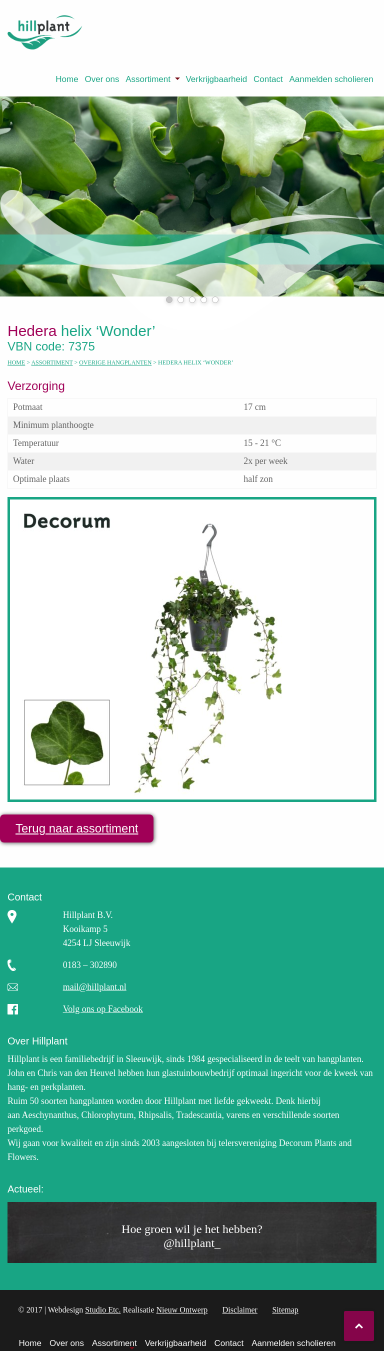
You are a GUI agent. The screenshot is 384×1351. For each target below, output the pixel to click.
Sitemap (285, 1310)
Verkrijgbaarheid (216, 79)
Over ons (101, 79)
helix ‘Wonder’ (88, 330)
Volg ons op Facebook (103, 1009)
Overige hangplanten (115, 362)
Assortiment (148, 79)
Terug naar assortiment (77, 828)
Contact (268, 79)
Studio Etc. (102, 1310)
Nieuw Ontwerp (182, 1310)
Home (67, 79)
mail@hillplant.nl (94, 987)
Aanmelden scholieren (331, 79)
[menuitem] (67, 79)
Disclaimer (240, 1310)
